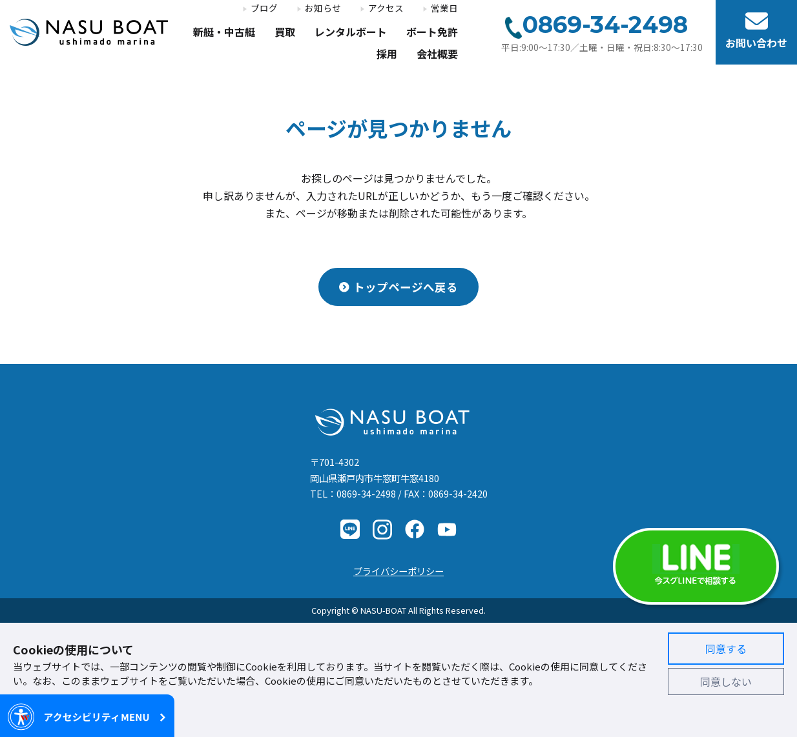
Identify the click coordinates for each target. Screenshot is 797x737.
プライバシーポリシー (398, 571)
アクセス (386, 8)
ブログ (264, 8)
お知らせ (323, 8)
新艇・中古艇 (224, 32)
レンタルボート (351, 32)
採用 (387, 54)
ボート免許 (432, 32)
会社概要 (437, 54)
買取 (284, 32)
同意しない (726, 681)
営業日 (444, 8)
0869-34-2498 (366, 493)
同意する (726, 648)
